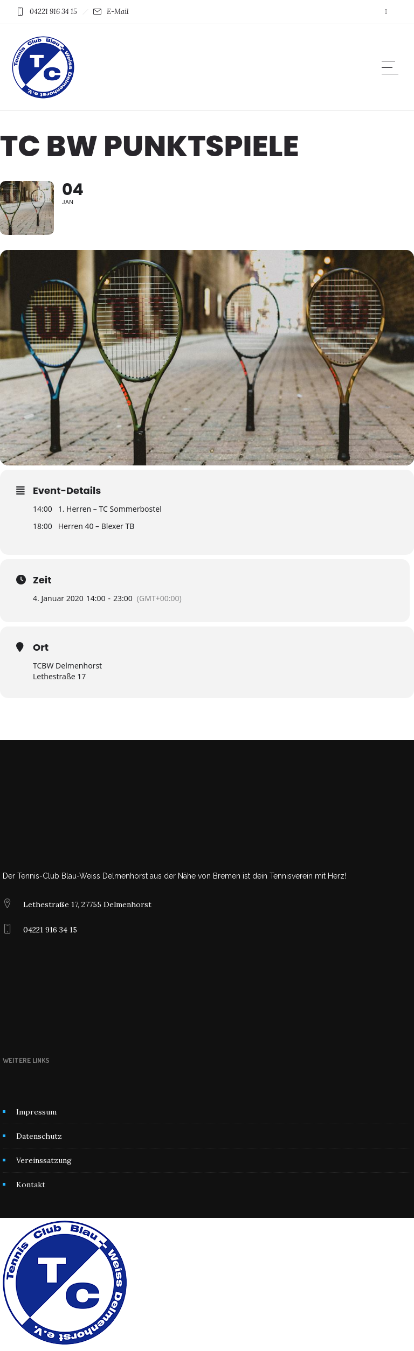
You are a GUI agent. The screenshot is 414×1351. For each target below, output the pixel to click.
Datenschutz (39, 1136)
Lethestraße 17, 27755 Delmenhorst (87, 904)
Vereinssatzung (44, 1160)
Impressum (36, 1112)
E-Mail (118, 11)
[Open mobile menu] (392, 67)
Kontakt (30, 1184)
